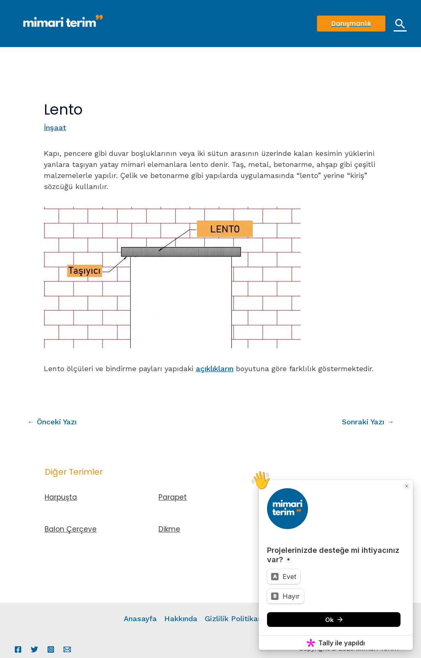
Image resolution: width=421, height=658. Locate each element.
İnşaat (55, 127)
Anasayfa (140, 618)
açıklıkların (214, 368)
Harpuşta (61, 497)
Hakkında (180, 618)
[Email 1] (67, 649)
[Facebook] (18, 649)
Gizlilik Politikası (234, 618)
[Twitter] (34, 649)
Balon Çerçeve (71, 529)
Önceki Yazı (52, 421)
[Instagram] (50, 649)
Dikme (169, 529)
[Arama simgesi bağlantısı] (400, 23)
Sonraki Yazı (368, 421)
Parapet (172, 497)
